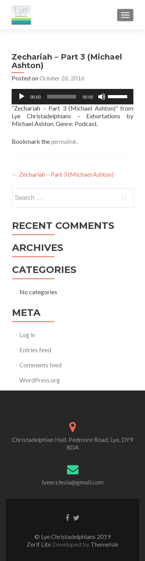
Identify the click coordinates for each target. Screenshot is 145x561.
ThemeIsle (104, 544)
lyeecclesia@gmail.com (73, 482)
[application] (72, 96)
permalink (64, 141)
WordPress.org (39, 380)
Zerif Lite (39, 544)
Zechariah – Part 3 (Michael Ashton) (63, 174)
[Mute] (102, 97)
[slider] (62, 97)
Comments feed (40, 364)
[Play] (22, 97)
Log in (27, 334)
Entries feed (35, 349)
